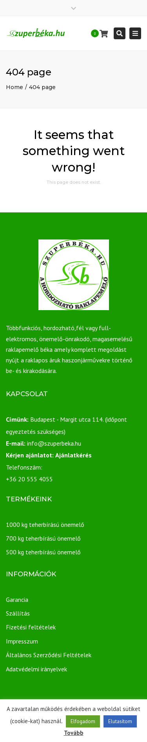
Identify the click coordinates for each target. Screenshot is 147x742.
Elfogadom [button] (83, 721)
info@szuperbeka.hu (54, 443)
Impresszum (22, 641)
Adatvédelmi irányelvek (36, 669)
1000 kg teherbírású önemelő (45, 524)
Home (14, 87)
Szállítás (18, 613)
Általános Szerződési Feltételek (48, 655)
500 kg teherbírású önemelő (43, 552)
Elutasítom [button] (120, 721)
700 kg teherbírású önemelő (43, 538)
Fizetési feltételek (31, 627)
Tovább (73, 733)
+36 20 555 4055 (29, 479)
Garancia (17, 599)
